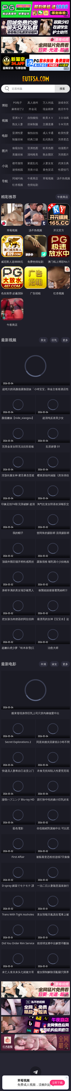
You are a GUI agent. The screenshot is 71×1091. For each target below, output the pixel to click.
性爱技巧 (63, 169)
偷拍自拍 (32, 133)
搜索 (62, 88)
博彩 (5, 105)
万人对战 (48, 102)
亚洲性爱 (17, 133)
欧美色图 (48, 148)
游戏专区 (63, 102)
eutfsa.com (35, 79)
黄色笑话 (48, 169)
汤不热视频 (63, 178)
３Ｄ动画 (63, 117)
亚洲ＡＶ (17, 117)
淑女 (54, 664)
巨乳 (54, 340)
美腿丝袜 (17, 154)
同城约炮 (17, 178)
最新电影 (8, 663)
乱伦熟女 (48, 139)
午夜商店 (32, 178)
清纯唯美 (32, 154)
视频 (5, 120)
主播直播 (48, 124)
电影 (5, 136)
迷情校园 (17, 169)
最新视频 (8, 339)
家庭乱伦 (32, 163)
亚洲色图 (32, 148)
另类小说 (32, 169)
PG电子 (17, 102)
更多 (65, 340)
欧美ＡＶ (48, 117)
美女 (43, 340)
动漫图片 (63, 148)
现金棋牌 (48, 109)
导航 (5, 181)
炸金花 (33, 109)
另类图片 (63, 154)
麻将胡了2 (18, 109)
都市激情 (17, 163)
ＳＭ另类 (63, 124)
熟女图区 (48, 154)
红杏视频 (17, 185)
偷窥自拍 (17, 148)
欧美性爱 (63, 133)
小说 (5, 166)
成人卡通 (48, 133)
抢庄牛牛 (63, 109)
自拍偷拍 (32, 117)
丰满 (43, 664)
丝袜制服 (32, 124)
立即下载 (57, 1082)
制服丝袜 (17, 139)
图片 (5, 151)
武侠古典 (63, 163)
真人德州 (32, 102)
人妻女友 (48, 163)
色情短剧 (32, 185)
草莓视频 (48, 178)
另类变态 (63, 139)
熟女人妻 (17, 124)
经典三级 (32, 139)
